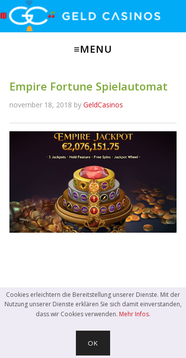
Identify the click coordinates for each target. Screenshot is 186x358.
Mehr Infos (134, 314)
